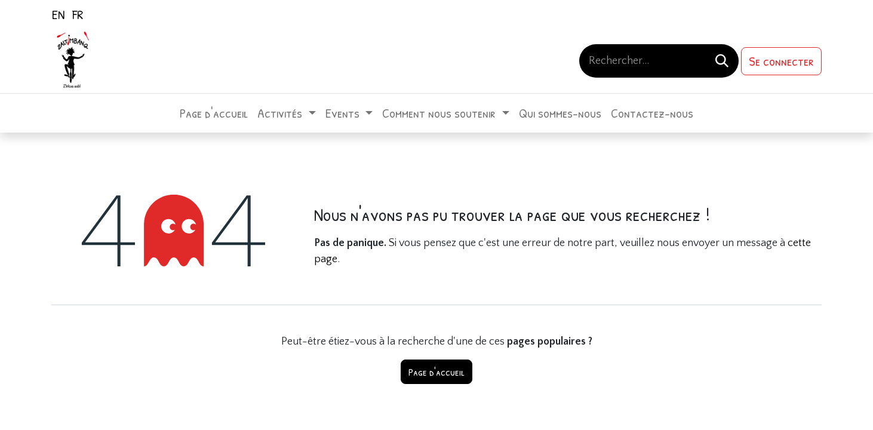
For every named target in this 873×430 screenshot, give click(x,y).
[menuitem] (58, 14)
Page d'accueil (436, 371)
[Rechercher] (722, 61)
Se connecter (781, 61)
